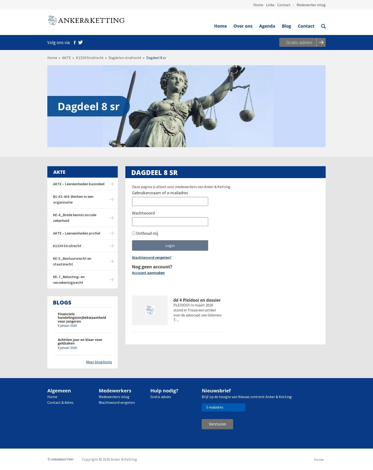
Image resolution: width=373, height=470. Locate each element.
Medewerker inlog (311, 4)
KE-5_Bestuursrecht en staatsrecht (72, 261)
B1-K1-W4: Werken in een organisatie (73, 199)
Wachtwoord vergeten (117, 402)
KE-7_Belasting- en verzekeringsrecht (69, 279)
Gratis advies (160, 396)
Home (258, 4)
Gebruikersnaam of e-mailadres (160, 192)
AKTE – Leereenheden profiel (76, 233)
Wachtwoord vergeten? (152, 257)
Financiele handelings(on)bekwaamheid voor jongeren (82, 317)
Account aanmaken (148, 272)
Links (270, 4)
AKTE (66, 57)
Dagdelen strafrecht (125, 57)
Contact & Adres (60, 402)
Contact (283, 4)
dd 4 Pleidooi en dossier (197, 300)
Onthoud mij (145, 233)
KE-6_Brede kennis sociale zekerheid (74, 217)
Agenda (267, 26)
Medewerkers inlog (114, 396)
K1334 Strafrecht (90, 57)
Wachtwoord (143, 213)
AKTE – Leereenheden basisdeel (78, 183)
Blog (286, 26)
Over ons (243, 26)
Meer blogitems (99, 362)
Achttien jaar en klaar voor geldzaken (80, 341)
